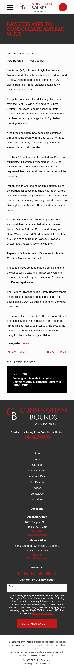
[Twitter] (55, 574)
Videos (37, 487)
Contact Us (37, 493)
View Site (37, 530)
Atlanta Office (37, 476)
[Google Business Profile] (41, 574)
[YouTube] (48, 574)
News (25, 343)
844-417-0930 (37, 437)
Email (12, 586)
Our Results (37, 482)
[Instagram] (33, 574)
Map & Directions (37, 534)
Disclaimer (37, 499)
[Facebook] (19, 574)
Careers (37, 464)
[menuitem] (28, 663)
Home (36, 459)
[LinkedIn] (26, 574)
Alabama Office (37, 470)
